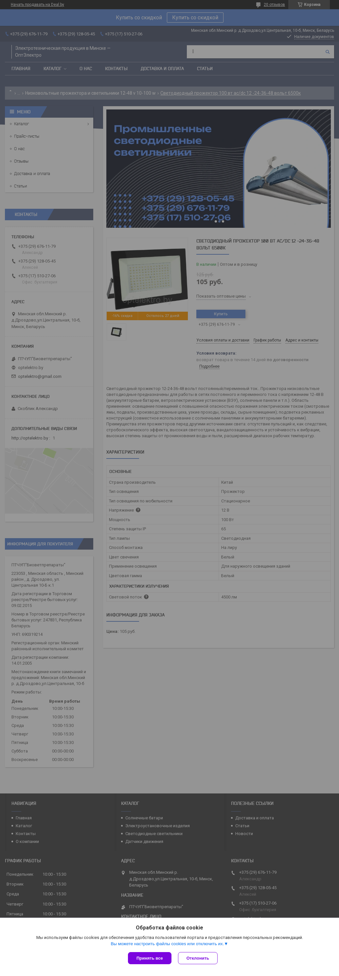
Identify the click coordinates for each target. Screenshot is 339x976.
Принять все (149, 958)
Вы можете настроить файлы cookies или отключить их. (167, 943)
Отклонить (198, 958)
